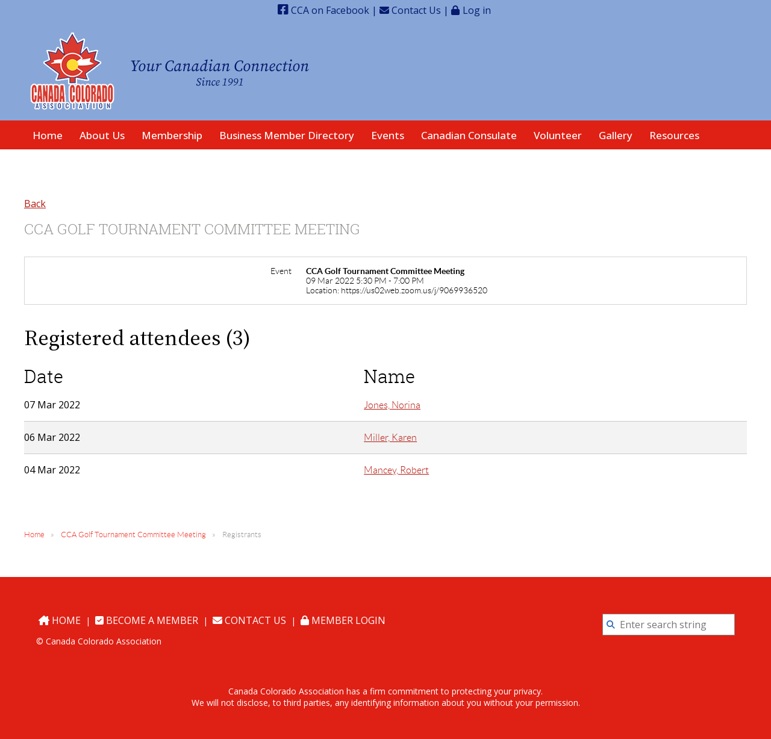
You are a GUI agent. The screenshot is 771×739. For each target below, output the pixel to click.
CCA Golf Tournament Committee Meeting (133, 534)
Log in (477, 10)
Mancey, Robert (396, 470)
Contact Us (410, 10)
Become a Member (146, 620)
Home (34, 534)
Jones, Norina (392, 405)
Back (35, 203)
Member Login (343, 620)
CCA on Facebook (323, 10)
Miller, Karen (390, 437)
